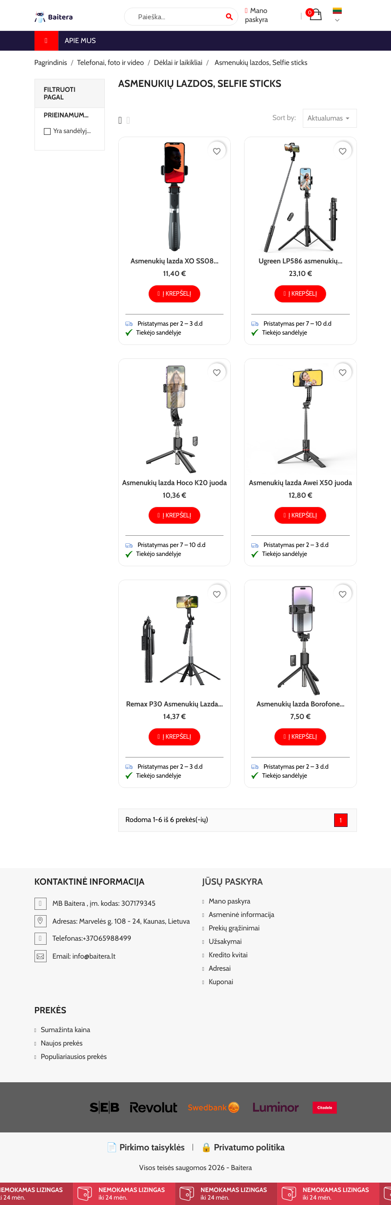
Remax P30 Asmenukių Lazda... (174, 704)
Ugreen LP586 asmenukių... (300, 261)
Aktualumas (330, 118)
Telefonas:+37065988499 (83, 938)
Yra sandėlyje (72, 131)
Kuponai (221, 982)
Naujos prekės (62, 1043)
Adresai (220, 969)
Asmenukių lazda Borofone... (300, 704)
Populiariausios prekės (74, 1057)
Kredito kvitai (228, 955)
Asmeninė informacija (241, 915)
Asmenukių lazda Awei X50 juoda (300, 482)
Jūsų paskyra (232, 881)
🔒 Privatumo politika (243, 1147)
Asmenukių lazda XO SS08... (174, 261)
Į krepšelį (174, 293)
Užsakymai (225, 942)
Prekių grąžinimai (234, 928)
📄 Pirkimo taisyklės (145, 1147)
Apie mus (80, 40)
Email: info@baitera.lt (75, 956)
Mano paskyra (229, 901)
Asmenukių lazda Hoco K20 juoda (174, 482)
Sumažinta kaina (65, 1030)
